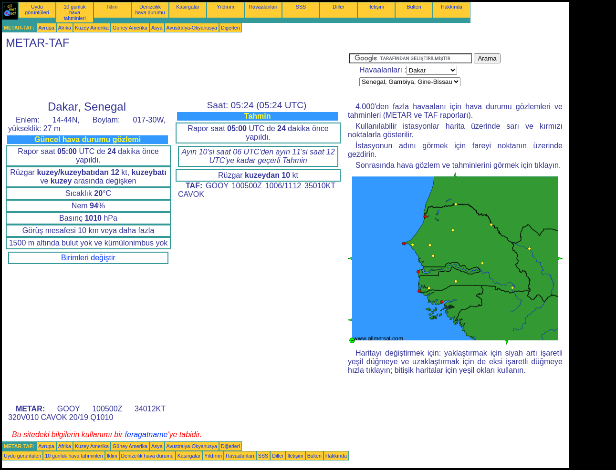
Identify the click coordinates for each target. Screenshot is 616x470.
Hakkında (451, 7)
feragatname (146, 434)
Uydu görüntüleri (37, 9)
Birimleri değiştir (88, 258)
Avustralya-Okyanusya (192, 28)
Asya (157, 28)
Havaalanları (263, 7)
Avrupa (46, 28)
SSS (301, 7)
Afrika (64, 28)
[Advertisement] (175, 74)
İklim (112, 7)
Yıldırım (225, 7)
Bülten (414, 7)
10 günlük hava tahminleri (74, 12)
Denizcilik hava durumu (150, 9)
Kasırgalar (187, 7)
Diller (338, 7)
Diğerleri (230, 28)
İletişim (376, 7)
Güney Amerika (130, 28)
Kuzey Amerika (92, 28)
